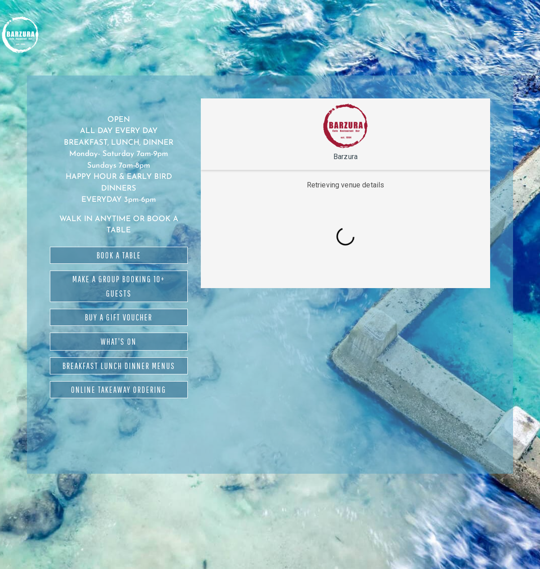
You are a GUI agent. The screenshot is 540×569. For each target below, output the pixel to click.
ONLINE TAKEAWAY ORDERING (118, 390)
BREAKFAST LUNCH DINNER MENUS (118, 366)
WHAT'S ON (119, 342)
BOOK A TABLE (119, 255)
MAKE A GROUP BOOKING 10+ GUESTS (118, 286)
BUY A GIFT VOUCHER (118, 317)
